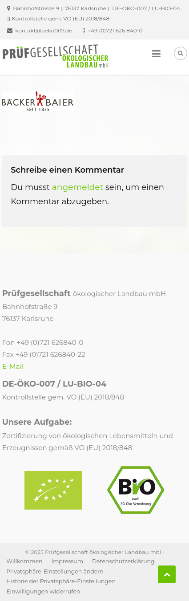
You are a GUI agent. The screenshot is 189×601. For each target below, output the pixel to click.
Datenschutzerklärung (123, 561)
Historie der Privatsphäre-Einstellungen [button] (61, 581)
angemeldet (78, 187)
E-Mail (13, 366)
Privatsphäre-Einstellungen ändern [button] (54, 571)
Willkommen (24, 561)
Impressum (67, 561)
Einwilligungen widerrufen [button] (43, 591)
